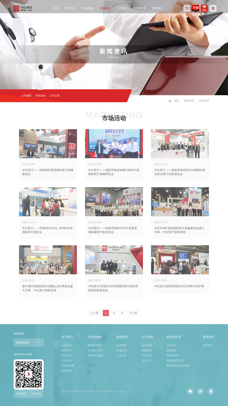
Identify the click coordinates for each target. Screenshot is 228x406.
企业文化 (66, 360)
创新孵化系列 (95, 355)
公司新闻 (24, 95)
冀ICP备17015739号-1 (115, 391)
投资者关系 (139, 8)
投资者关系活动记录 (178, 365)
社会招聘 (147, 345)
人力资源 (122, 8)
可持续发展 (67, 365)
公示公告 (52, 95)
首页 (55, 8)
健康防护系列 (95, 345)
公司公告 (172, 345)
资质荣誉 (66, 355)
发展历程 (66, 350)
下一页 (133, 313)
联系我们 (157, 8)
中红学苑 (147, 355)
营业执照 (66, 370)
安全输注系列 (95, 350)
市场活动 (38, 95)
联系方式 (147, 360)
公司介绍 (66, 345)
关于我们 (70, 8)
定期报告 (172, 350)
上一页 (94, 313)
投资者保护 (173, 355)
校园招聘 (147, 350)
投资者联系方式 (175, 360)
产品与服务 (87, 8)
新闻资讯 (105, 8)
